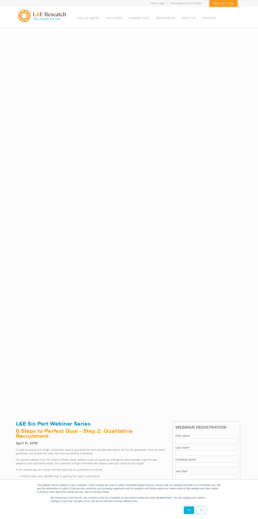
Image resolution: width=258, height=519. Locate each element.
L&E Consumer (84, 442)
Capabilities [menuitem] (139, 18)
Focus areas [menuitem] (88, 18)
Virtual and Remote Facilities (125, 455)
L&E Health (82, 434)
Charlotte (160, 434)
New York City (163, 474)
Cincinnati (161, 450)
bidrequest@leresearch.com (37, 470)
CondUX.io (82, 466)
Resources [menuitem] (166, 18)
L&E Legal (81, 458)
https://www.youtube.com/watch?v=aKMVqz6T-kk (44, 292)
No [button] (201, 510)
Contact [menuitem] (209, 18)
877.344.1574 (28, 478)
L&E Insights (83, 450)
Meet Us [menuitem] (188, 18)
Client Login (157, 3)
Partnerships (115, 463)
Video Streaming (117, 447)
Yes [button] (189, 510)
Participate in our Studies (186, 3)
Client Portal (114, 471)
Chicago (160, 442)
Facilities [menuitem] (114, 18)
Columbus (161, 458)
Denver (159, 466)
